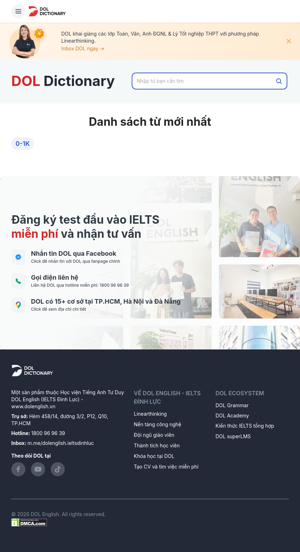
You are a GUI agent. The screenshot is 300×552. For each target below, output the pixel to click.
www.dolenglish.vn (33, 406)
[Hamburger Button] (18, 11)
